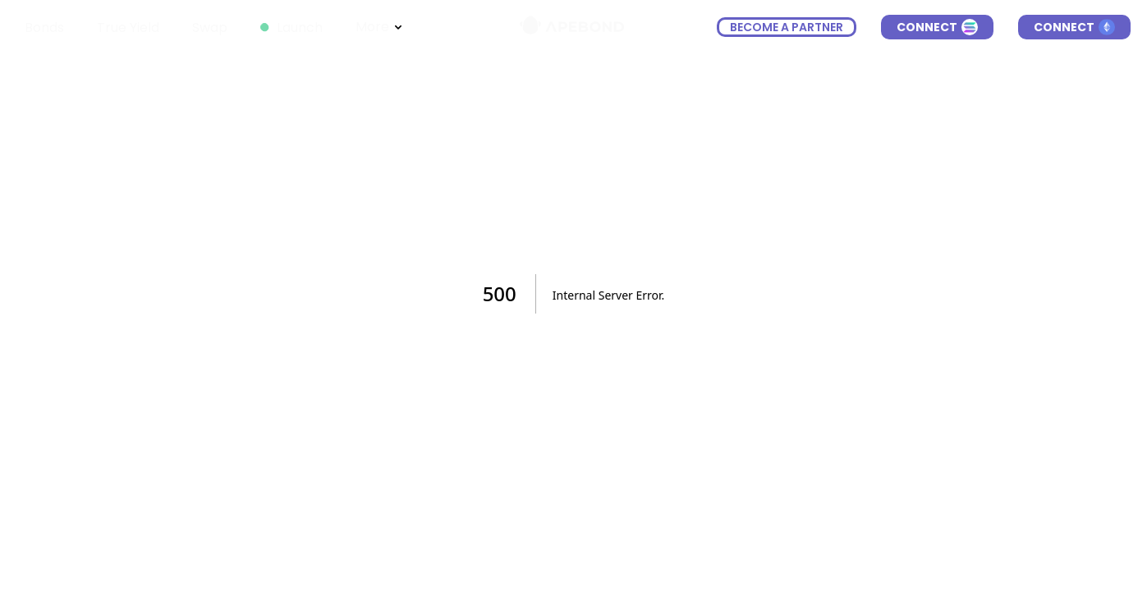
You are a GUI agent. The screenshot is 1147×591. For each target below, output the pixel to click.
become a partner (786, 27)
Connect (937, 27)
